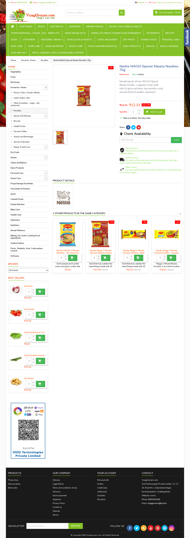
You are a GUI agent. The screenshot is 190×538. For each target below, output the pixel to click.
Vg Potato (29, 378)
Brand (135, 74)
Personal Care (170, 39)
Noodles (17, 110)
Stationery (29, 39)
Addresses (102, 491)
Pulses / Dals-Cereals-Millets (125, 26)
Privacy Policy (59, 503)
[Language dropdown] (141, 2)
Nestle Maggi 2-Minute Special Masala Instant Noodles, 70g (100, 253)
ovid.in (153, 495)
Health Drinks (20, 126)
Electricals (56, 26)
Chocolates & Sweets (79, 39)
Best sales (12, 488)
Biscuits (169, 33)
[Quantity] (29, 292)
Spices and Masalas (22, 116)
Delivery (56, 480)
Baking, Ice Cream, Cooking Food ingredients (116, 33)
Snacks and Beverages (23, 136)
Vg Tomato (29, 309)
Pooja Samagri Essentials (102, 46)
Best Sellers (16, 278)
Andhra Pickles (94, 26)
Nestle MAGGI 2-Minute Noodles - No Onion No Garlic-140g (68, 253)
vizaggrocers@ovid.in (47, 2)
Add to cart (154, 112)
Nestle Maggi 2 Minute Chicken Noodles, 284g (133, 251)
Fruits (41, 26)
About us (57, 491)
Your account (106, 473)
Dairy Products (132, 46)
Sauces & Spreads (22, 142)
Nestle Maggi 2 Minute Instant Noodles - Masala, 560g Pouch (166, 253)
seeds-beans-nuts (75, 33)
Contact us (57, 507)
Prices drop (13, 480)
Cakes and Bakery (107, 39)
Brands (13, 264)
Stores (55, 515)
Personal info (103, 480)
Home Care (34, 46)
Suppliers (57, 499)
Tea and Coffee (20, 131)
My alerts (101, 499)
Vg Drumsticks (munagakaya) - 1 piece (35, 355)
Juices (14, 39)
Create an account (174, 2)
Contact (147, 473)
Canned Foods (148, 39)
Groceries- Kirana (51, 39)
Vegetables (25, 26)
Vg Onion (28, 286)
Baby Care (16, 46)
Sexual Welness (169, 46)
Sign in (160, 2)
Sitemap (56, 511)
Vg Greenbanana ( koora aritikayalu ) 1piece (35, 332)
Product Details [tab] (63, 180)
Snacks (150, 46)
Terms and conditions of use (65, 488)
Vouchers (101, 495)
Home (11, 66)
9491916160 (22, 2)
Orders (100, 484)
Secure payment (60, 495)
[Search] (95, 13)
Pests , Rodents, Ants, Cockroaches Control (58, 52)
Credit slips (102, 488)
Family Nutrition (54, 46)
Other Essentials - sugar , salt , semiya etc (35, 33)
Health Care (76, 46)
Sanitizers (74, 26)
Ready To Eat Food (22, 147)
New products (14, 484)
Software (15, 256)
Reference (124, 74)
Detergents (153, 33)
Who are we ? (19, 52)
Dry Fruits (129, 39)
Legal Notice (58, 484)
